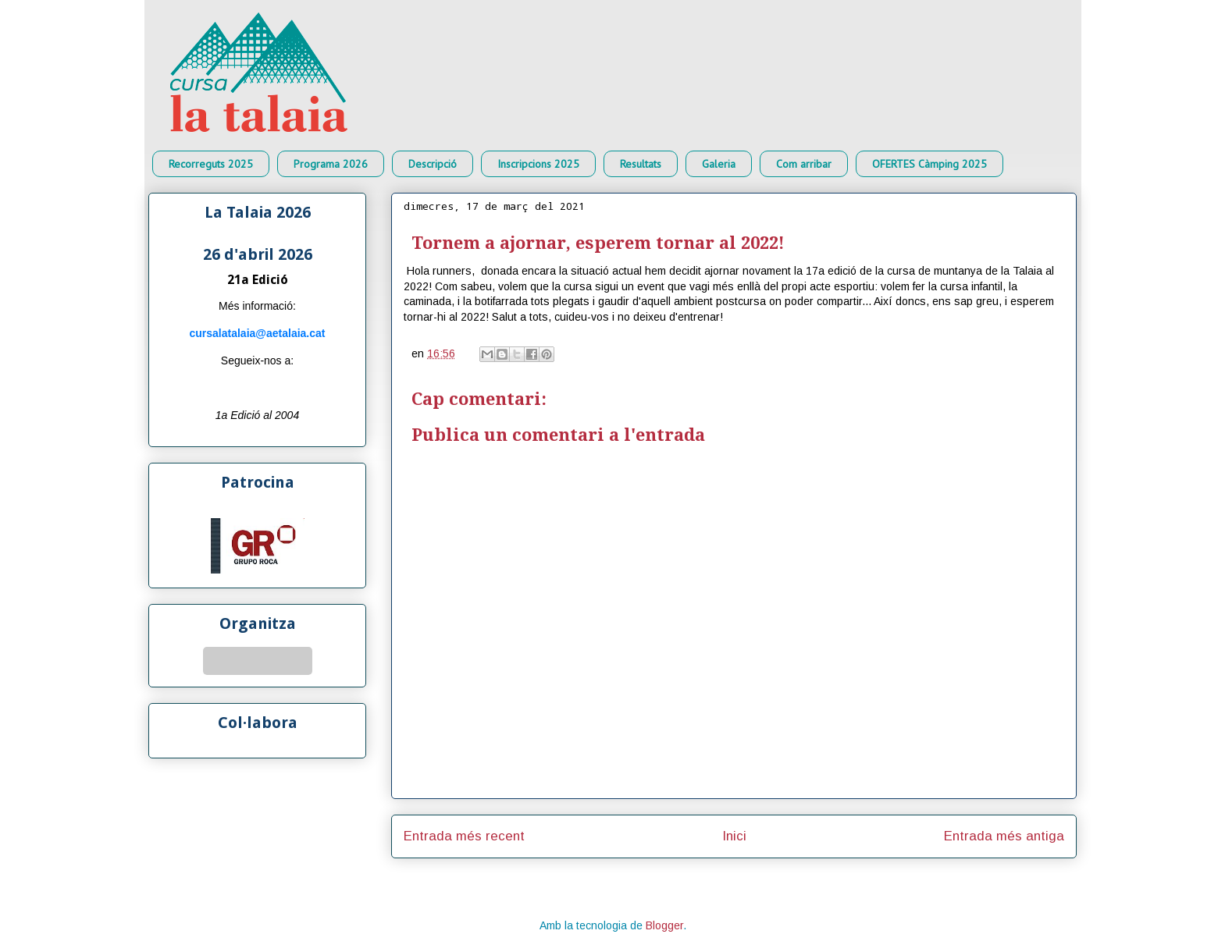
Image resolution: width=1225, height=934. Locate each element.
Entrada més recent (464, 836)
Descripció (432, 164)
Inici (734, 836)
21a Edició (257, 279)
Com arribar (804, 164)
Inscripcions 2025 (538, 164)
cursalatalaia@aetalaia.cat (258, 333)
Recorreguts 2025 (211, 164)
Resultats (640, 164)
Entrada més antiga (1004, 836)
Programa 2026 (331, 164)
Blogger (664, 925)
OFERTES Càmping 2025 (929, 164)
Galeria (718, 164)
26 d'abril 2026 (257, 254)
